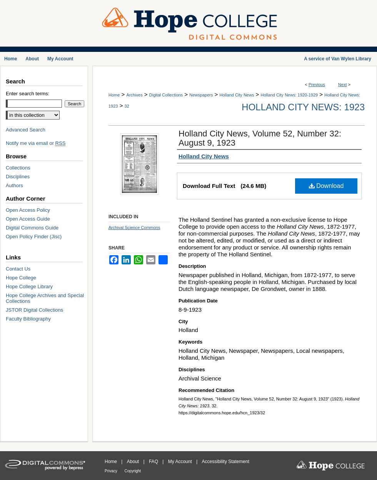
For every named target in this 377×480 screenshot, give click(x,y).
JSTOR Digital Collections (34, 310)
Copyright (133, 471)
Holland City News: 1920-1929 (289, 95)
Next (342, 84)
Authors (14, 185)
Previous (317, 84)
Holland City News (237, 95)
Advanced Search (25, 130)
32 (127, 106)
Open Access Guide (28, 219)
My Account (180, 461)
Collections (18, 168)
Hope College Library (29, 286)
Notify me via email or (35, 143)
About (133, 461)
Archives (134, 95)
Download (326, 186)
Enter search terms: (27, 93)
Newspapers (201, 95)
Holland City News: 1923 (303, 107)
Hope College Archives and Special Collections (45, 298)
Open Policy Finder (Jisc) (34, 236)
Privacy (111, 471)
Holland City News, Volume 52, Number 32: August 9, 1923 (259, 138)
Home (114, 95)
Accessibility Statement (225, 461)
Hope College (21, 278)
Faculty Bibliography (28, 319)
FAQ (154, 461)
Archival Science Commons (134, 227)
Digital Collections (166, 95)
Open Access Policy (28, 210)
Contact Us (18, 269)
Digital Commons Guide (32, 228)
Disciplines (18, 176)
